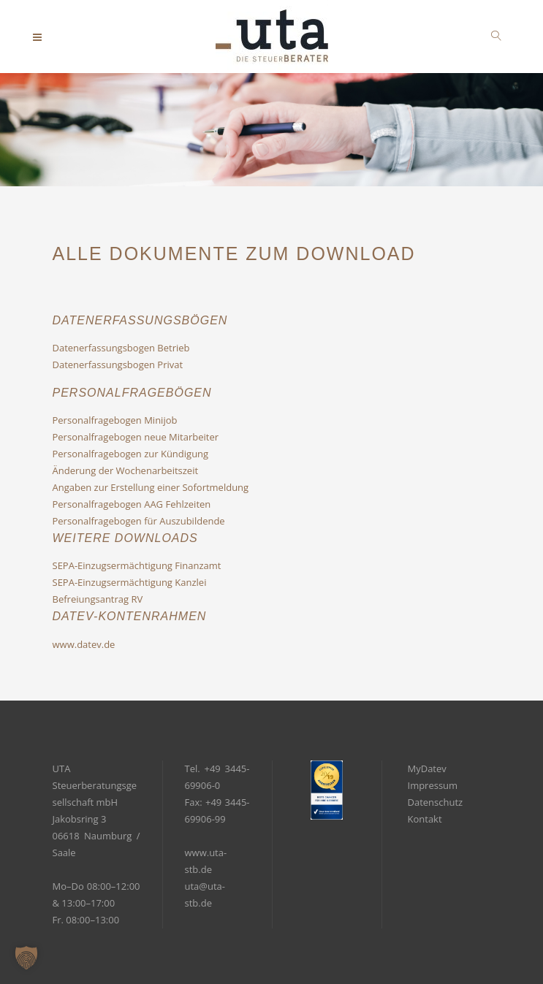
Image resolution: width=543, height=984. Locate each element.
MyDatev (427, 768)
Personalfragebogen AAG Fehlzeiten (132, 504)
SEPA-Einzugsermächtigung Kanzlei (130, 582)
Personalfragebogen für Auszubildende (139, 520)
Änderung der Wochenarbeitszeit (126, 470)
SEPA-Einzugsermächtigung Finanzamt (137, 565)
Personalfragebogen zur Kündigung (131, 453)
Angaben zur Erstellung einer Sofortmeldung (151, 487)
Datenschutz (435, 802)
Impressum (433, 785)
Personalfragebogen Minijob (115, 420)
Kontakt (425, 818)
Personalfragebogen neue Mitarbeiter (136, 436)
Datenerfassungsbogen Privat (118, 364)
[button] (26, 957)
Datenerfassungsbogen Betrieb (121, 347)
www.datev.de (84, 644)
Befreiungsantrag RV (98, 599)
